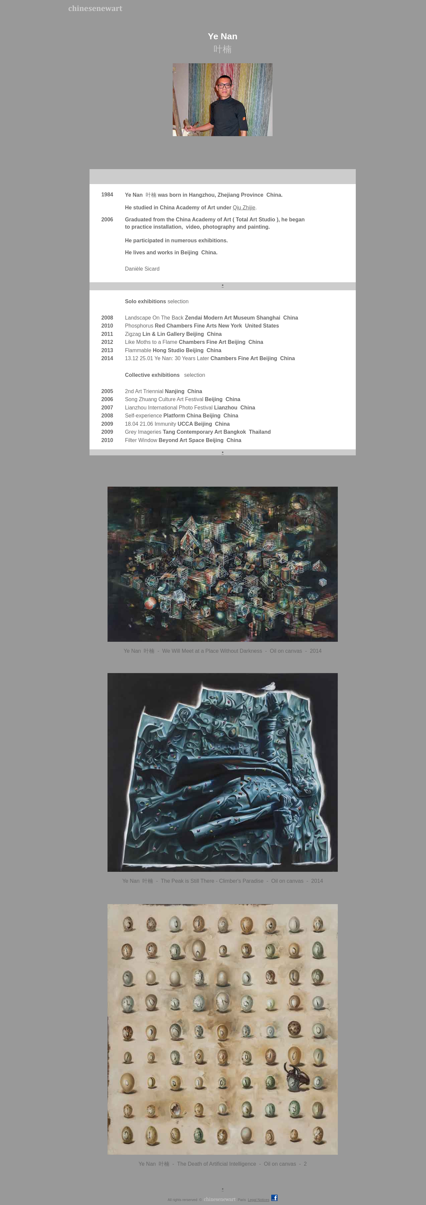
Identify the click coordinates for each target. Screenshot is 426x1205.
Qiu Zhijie (244, 207)
